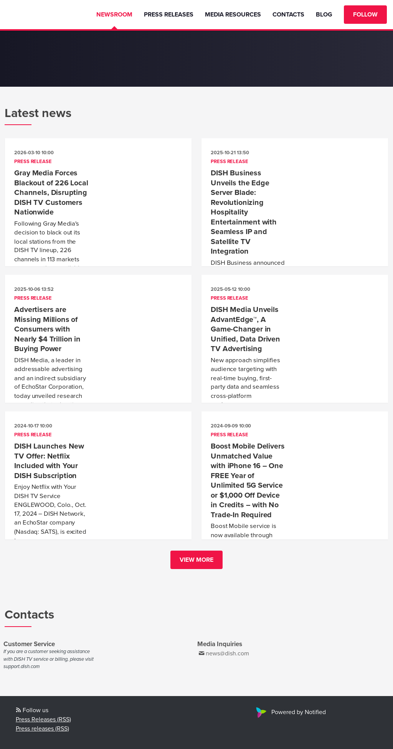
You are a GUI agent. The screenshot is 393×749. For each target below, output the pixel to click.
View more (196, 560)
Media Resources (233, 14)
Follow (365, 14)
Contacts (288, 14)
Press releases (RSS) (42, 729)
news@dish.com (227, 653)
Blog (324, 14)
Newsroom (114, 14)
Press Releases (168, 14)
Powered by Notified (290, 712)
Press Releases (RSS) (43, 719)
